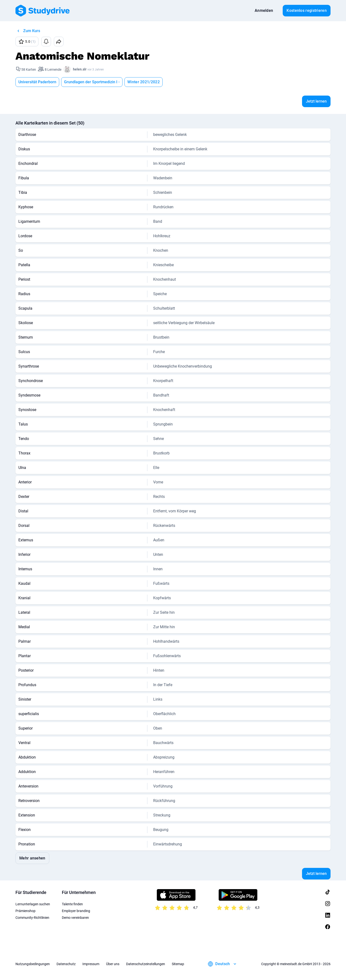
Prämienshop (25, 911)
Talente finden (72, 904)
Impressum (90, 964)
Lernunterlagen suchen (32, 904)
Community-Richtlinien (32, 918)
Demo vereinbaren (75, 918)
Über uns (112, 964)
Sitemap (178, 964)
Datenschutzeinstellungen (145, 964)
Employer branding (76, 911)
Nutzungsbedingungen (32, 964)
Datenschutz (66, 964)
